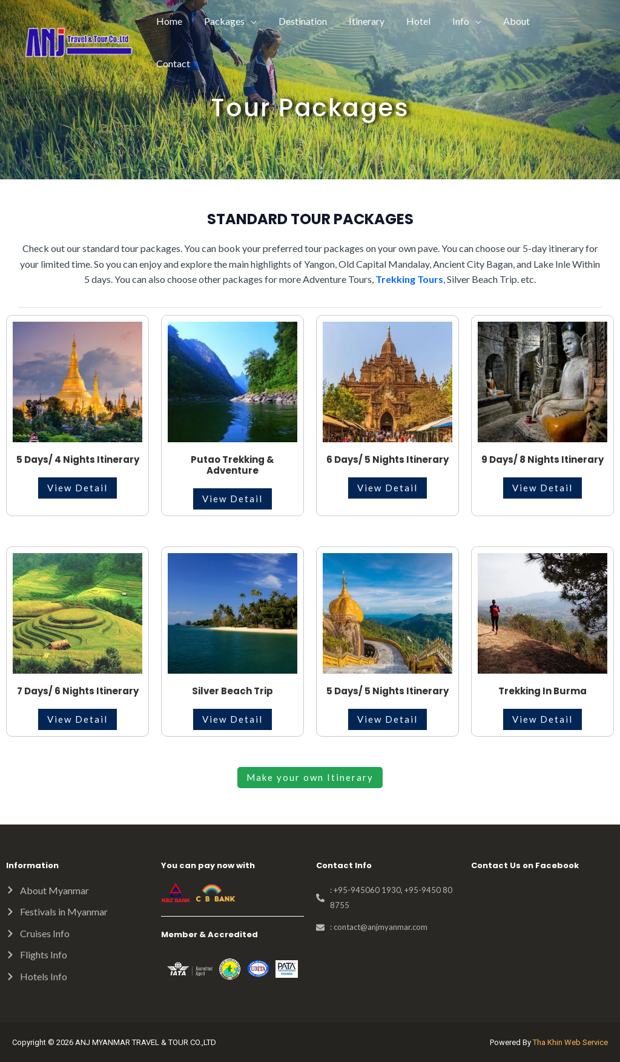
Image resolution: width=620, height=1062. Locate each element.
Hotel (426, 21)
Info (466, 21)
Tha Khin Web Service (570, 1042)
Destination (315, 21)
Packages (239, 21)
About (519, 21)
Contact (569, 21)
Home (187, 21)
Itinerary (377, 21)
